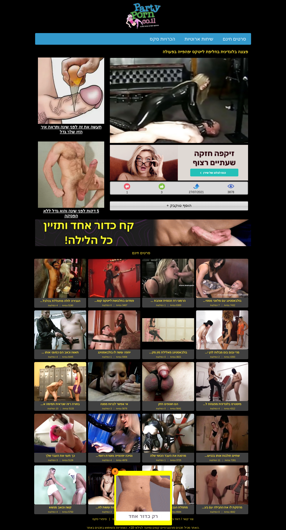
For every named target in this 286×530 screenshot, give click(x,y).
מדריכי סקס (120, 519)
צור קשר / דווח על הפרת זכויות (174, 519)
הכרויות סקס (162, 39)
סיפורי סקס (99, 519)
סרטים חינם (234, 39)
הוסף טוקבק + (179, 205)
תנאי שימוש (140, 519)
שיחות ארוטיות (199, 39)
